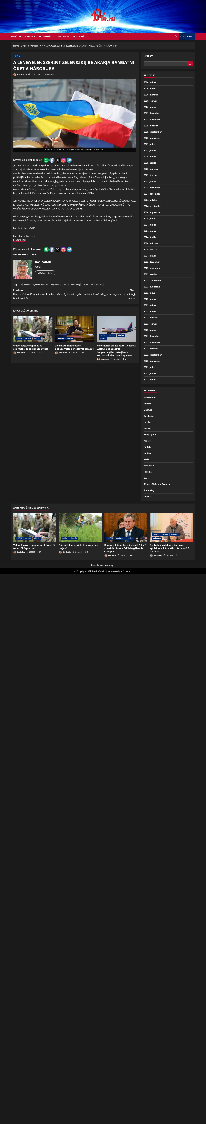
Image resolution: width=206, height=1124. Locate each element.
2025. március (151, 169)
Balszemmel (150, 397)
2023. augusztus (152, 286)
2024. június (150, 224)
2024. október (151, 200)
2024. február (150, 249)
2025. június (150, 150)
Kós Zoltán (20, 74)
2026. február (150, 100)
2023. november (152, 268)
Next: (105, 294)
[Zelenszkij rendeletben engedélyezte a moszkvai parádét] (74, 329)
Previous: (44, 294)
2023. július (149, 292)
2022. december (152, 336)
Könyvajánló (150, 434)
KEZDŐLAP (16, 36)
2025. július (149, 144)
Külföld (17, 56)
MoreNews (112, 571)
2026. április (150, 88)
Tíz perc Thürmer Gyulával (157, 484)
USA (91, 285)
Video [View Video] (186, 36)
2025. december (152, 113)
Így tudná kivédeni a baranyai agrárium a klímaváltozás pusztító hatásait (169, 548)
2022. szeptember (153, 354)
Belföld (102, 335)
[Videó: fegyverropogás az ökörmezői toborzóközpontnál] (32, 329)
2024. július (149, 218)
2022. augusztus (152, 361)
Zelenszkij (99, 285)
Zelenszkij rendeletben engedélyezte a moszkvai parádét (74, 347)
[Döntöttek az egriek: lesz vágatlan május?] (80, 527)
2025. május (150, 156)
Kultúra (147, 453)
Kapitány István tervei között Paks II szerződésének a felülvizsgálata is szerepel (125, 548)
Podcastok (149, 465)
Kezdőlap (109, 565)
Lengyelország (55, 285)
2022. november (152, 342)
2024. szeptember (153, 206)
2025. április (150, 162)
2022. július (149, 367)
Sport (146, 478)
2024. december (152, 187)
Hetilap (147, 422)
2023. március (151, 317)
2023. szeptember (153, 280)
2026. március (151, 94)
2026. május (150, 82)
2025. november (152, 119)
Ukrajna (85, 285)
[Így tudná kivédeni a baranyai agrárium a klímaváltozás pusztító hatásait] (171, 527)
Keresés (148, 56)
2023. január (150, 330)
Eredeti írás (19, 239)
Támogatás (79, 36)
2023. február (150, 323)
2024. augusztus (152, 212)
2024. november (152, 193)
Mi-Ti (146, 459)
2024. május (150, 231)
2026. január (150, 107)
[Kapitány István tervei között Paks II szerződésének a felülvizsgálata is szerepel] (125, 527)
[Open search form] (176, 36)
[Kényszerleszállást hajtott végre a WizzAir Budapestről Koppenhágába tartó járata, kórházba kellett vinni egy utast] (116, 329)
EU (21, 285)
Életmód (112, 335)
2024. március (151, 243)
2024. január (150, 255)
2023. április (150, 311)
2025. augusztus (152, 138)
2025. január (150, 181)
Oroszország (75, 285)
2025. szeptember (153, 131)
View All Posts (45, 272)
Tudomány (149, 490)
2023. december (152, 262)
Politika (28, 339)
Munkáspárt (97, 565)
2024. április (150, 237)
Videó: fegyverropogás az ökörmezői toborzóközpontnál (30, 347)
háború (27, 285)
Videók (29, 36)
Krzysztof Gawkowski (40, 285)
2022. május (150, 379)
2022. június (150, 373)
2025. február (150, 175)
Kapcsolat (63, 36)
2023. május (150, 305)
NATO (65, 285)
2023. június (150, 299)
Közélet (121, 335)
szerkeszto (103, 359)
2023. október (151, 274)
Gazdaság (149, 416)
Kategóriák (45, 36)
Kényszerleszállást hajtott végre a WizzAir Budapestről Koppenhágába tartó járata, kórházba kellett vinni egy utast (116, 350)
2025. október (151, 125)
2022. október (151, 348)
